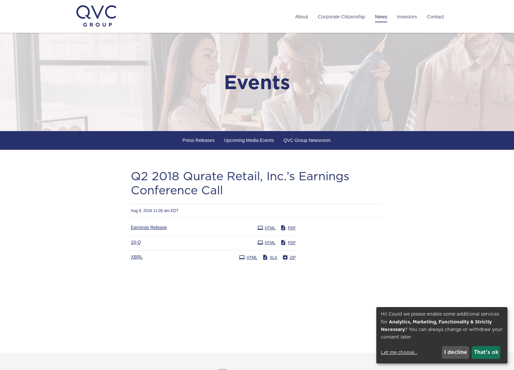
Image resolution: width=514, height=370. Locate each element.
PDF (288, 227)
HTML (266, 227)
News (381, 16)
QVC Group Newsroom (306, 140)
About (301, 16)
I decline (455, 352)
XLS (269, 257)
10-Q (136, 242)
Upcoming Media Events (249, 140)
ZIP (289, 257)
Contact (435, 16)
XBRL (137, 257)
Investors (407, 16)
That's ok (486, 352)
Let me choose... (399, 352)
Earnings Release (149, 227)
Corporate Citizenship (341, 16)
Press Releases (199, 140)
